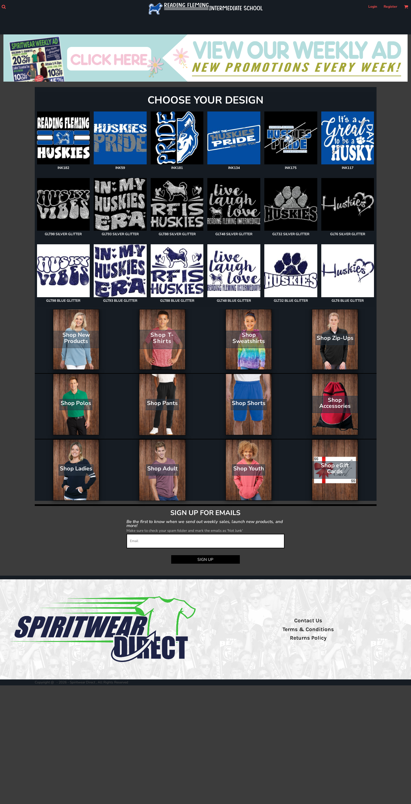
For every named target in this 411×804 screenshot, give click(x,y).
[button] (3, 7)
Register (390, 6)
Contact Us (308, 620)
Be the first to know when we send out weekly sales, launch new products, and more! (204, 523)
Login (372, 6)
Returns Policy (308, 638)
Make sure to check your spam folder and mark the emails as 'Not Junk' (184, 530)
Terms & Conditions (308, 629)
